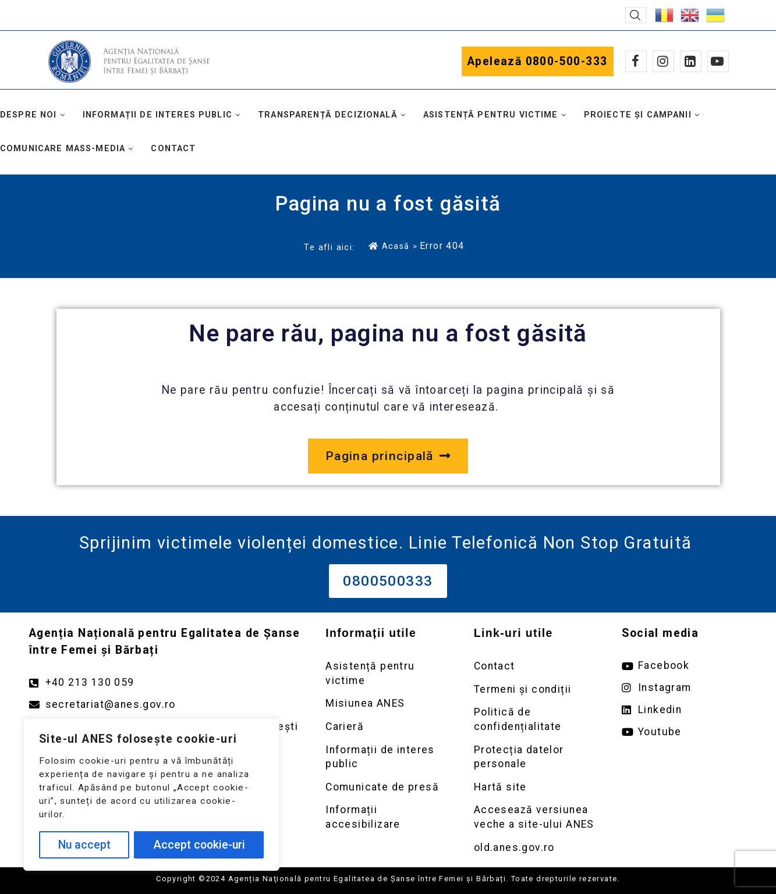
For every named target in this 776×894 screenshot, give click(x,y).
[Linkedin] (690, 61)
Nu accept (84, 845)
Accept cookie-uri (199, 845)
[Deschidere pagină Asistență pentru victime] (388, 673)
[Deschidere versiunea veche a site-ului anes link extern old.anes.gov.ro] (536, 847)
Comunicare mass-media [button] (62, 149)
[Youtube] (718, 61)
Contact (173, 149)
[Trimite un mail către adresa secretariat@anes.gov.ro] (165, 704)
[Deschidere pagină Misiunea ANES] (388, 703)
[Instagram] (663, 61)
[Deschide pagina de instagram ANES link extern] (684, 687)
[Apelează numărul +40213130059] (165, 682)
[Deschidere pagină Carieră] (388, 727)
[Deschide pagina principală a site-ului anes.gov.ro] (388, 456)
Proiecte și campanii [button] (638, 115)
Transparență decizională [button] (328, 115)
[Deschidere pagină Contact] (536, 666)
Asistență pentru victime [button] (490, 115)
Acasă (388, 246)
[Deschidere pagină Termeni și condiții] (536, 689)
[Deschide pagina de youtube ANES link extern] (684, 732)
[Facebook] (636, 61)
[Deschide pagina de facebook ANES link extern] (684, 665)
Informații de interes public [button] (157, 115)
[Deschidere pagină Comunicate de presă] (388, 787)
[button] (635, 15)
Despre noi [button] (28, 115)
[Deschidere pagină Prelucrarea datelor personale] (536, 757)
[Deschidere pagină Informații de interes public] (388, 757)
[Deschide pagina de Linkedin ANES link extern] (684, 710)
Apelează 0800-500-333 (537, 61)
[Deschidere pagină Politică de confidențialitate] (536, 719)
